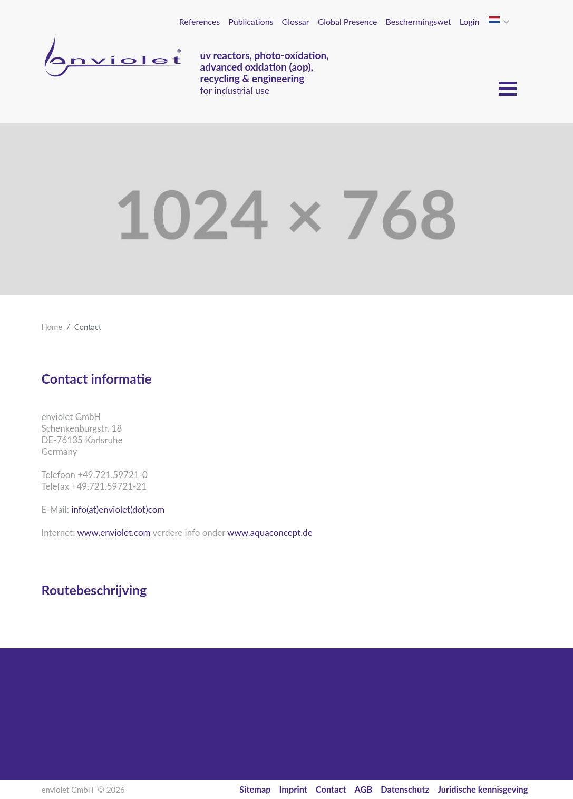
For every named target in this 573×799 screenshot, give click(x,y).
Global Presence (347, 21)
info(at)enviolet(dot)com (117, 509)
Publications (250, 21)
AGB (364, 789)
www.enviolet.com (113, 532)
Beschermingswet (418, 21)
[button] (507, 21)
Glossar (295, 21)
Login (470, 21)
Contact (331, 789)
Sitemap (254, 789)
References (199, 21)
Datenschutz (405, 789)
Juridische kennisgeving (483, 789)
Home (52, 327)
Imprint (293, 789)
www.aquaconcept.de (270, 532)
